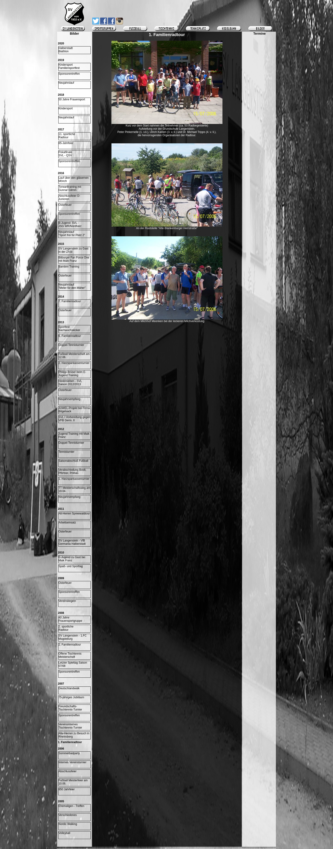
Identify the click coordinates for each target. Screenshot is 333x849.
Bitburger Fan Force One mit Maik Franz (74, 259)
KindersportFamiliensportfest (69, 66)
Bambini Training (69, 266)
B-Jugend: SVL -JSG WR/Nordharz (70, 224)
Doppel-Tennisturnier (71, 345)
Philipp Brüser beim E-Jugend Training (72, 373)
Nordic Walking (68, 824)
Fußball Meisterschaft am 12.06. (74, 355)
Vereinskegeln (67, 601)
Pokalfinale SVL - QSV (65, 154)
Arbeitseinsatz (67, 522)
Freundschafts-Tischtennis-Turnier (70, 708)
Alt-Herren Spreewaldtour (74, 513)
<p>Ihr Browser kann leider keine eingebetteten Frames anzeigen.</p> (259, 170)
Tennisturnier (66, 451)
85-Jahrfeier (66, 143)
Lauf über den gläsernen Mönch (74, 179)
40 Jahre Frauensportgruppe (70, 619)
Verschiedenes (68, 815)
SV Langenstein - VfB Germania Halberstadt (72, 542)
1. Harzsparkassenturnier (74, 478)
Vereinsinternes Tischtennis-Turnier (70, 726)
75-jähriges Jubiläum (71, 697)
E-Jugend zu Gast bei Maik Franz (72, 559)
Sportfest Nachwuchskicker (69, 328)
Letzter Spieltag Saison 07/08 (73, 664)
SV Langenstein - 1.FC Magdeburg (72, 637)
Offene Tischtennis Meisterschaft (70, 655)
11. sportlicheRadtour (67, 135)
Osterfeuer (65, 204)
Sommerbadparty (69, 753)
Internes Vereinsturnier (72, 762)
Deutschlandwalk (69, 688)
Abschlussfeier (68, 771)
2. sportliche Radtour (66, 628)
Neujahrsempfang (69, 399)
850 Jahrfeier (67, 789)
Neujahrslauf (66, 82)
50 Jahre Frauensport (72, 99)
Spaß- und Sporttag (71, 566)
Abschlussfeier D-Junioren (69, 197)
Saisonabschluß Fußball (73, 460)
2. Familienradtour (70, 644)
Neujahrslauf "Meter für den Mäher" (72, 286)
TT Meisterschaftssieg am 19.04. (74, 489)
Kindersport (66, 108)
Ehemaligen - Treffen (71, 806)
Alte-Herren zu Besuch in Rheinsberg (74, 735)
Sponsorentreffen (69, 73)
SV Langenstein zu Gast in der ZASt (73, 250)
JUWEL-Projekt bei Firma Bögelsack (74, 409)
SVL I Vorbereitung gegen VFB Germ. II (74, 418)
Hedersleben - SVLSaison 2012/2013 (70, 382)
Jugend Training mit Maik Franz (74, 435)
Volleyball (64, 833)
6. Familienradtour (70, 336)
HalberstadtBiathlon (66, 49)
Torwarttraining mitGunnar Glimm (70, 188)
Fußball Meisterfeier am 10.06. (73, 782)
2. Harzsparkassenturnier (74, 363)
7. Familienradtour (70, 301)
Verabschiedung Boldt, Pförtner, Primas (72, 471)
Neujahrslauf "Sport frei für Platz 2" (72, 233)
